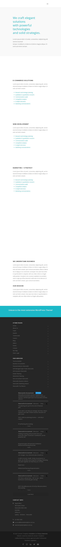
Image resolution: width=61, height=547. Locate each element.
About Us (15, 328)
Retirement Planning (18, 376)
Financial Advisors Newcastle (21, 366)
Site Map (15, 350)
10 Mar (42, 476)
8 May (41, 403)
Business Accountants (19, 363)
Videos (14, 343)
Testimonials (16, 335)
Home (14, 325)
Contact (15, 348)
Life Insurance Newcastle (20, 371)
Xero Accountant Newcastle (20, 378)
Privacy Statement (43, 533)
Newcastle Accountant (25, 403)
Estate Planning (17, 373)
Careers (15, 338)
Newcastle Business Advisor (20, 381)
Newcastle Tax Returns (19, 386)
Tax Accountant (17, 361)
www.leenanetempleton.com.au (23, 525)
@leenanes (36, 403)
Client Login (16, 353)
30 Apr (42, 431)
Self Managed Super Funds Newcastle (23, 368)
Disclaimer (32, 533)
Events (14, 345)
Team (14, 330)
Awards (15, 333)
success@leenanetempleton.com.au (25, 522)
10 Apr (42, 453)
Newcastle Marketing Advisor (21, 383)
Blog (14, 340)
